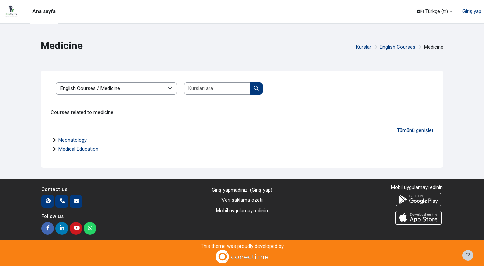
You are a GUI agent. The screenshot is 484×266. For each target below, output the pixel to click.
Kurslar (363, 47)
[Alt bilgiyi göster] (467, 255)
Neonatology (72, 140)
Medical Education (78, 149)
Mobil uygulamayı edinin (242, 210)
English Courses (397, 47)
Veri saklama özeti (242, 200)
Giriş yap (471, 11)
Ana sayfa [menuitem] (44, 11)
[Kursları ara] (217, 88)
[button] (435, 11)
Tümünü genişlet (415, 130)
